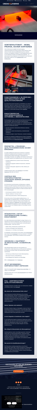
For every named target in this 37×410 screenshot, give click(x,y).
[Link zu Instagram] (33, 4)
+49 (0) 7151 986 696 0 (14, 388)
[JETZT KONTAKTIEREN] (18, 371)
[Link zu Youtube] (32, 4)
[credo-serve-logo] (15, 4)
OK (9, 403)
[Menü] (26, 3)
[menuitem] (26, 3)
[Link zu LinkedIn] (30, 4)
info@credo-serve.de (26, 388)
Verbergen (14, 403)
